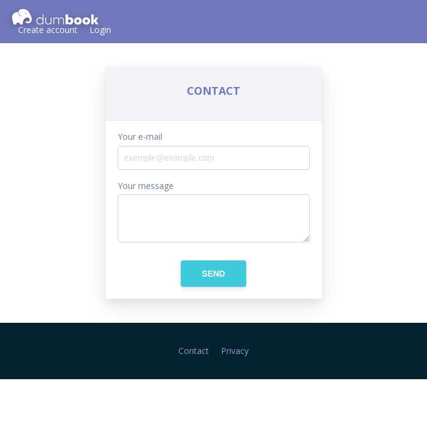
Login (100, 29)
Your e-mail (140, 137)
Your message (146, 186)
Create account (47, 29)
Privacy (235, 350)
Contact (193, 350)
